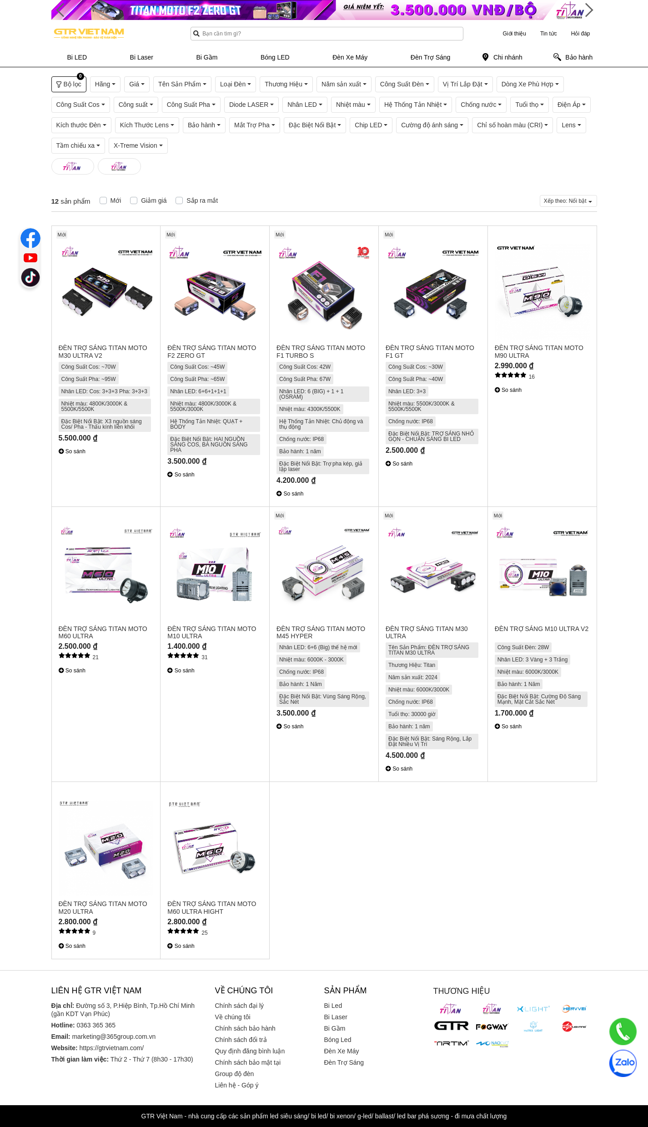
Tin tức (548, 33)
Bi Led (333, 1005)
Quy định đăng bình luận (250, 1051)
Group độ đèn (234, 1073)
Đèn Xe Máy (341, 1051)
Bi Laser (335, 1017)
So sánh (72, 451)
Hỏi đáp (580, 33)
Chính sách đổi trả (241, 1039)
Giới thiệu (514, 33)
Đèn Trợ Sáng (344, 1062)
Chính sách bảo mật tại (248, 1062)
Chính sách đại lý (239, 1005)
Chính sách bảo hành (245, 1028)
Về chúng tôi (233, 1017)
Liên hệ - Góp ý (237, 1085)
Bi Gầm (335, 1028)
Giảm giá (153, 200)
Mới (116, 200)
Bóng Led (338, 1039)
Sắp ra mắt (202, 200)
